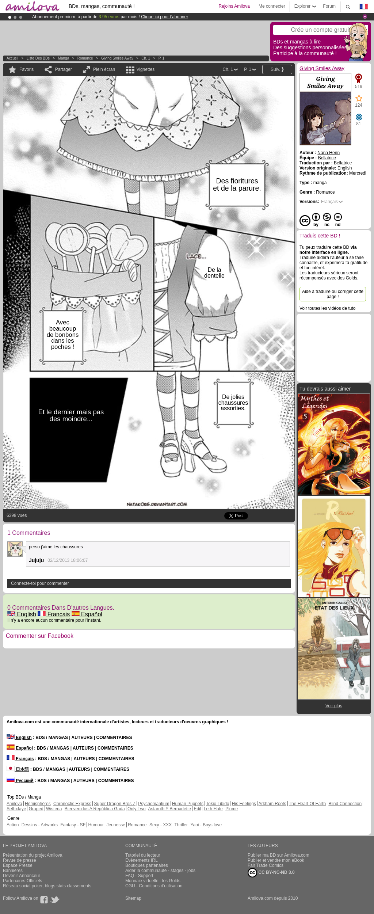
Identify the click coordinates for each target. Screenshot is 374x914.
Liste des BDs (38, 58)
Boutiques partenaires (146, 865)
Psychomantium (153, 803)
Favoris (26, 69)
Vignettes (145, 69)
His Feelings (244, 803)
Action (13, 824)
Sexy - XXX (160, 824)
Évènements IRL (141, 860)
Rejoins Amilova (234, 6)
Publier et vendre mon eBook (276, 860)
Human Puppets (187, 803)
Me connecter (272, 6)
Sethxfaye (16, 808)
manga (63, 58)
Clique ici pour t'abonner (164, 16)
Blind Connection (345, 803)
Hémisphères (38, 803)
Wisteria (54, 808)
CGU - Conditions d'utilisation (153, 885)
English (21, 614)
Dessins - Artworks (40, 824)
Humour (96, 824)
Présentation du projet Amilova (32, 855)
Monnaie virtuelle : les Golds (152, 880)
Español (87, 614)
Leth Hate (213, 808)
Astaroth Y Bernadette (169, 808)
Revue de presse (19, 860)
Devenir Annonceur (21, 875)
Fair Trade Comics (265, 865)
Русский (20, 780)
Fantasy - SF (72, 824)
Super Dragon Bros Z (114, 803)
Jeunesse (115, 824)
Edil (197, 808)
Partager (63, 69)
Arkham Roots (272, 803)
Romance (85, 58)
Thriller (181, 824)
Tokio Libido (217, 803)
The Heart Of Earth (307, 803)
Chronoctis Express (72, 803)
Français (54, 614)
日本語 (18, 769)
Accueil (12, 58)
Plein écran (104, 69)
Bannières (13, 870)
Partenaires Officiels (22, 880)
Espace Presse (18, 865)
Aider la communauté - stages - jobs (160, 870)
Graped (36, 808)
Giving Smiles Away (117, 58)
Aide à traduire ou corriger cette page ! (332, 294)
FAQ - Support (139, 875)
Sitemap (133, 898)
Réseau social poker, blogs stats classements (47, 885)
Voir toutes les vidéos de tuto (327, 308)
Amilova (14, 803)
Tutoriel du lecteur (142, 855)
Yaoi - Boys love (206, 824)
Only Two (136, 808)
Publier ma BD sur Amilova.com (278, 855)
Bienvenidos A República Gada (95, 808)
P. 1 (162, 58)
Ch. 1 (145, 58)
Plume (231, 808)
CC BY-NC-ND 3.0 (271, 872)
